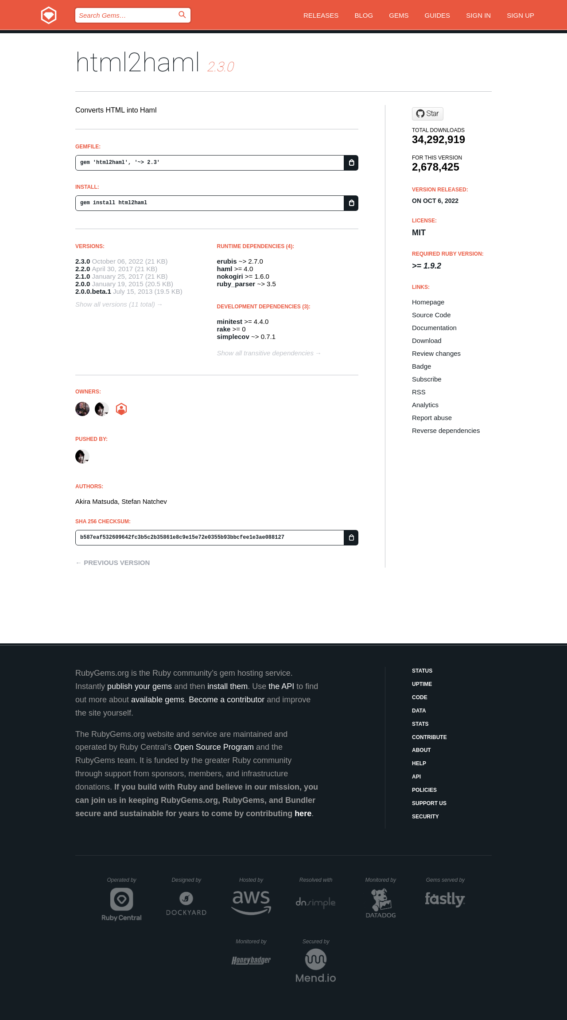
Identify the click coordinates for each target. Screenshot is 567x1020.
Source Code (431, 315)
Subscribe (427, 379)
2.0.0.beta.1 (93, 291)
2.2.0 (82, 269)
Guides (437, 15)
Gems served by (446, 880)
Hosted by (255, 880)
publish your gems (139, 686)
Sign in (478, 15)
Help (419, 763)
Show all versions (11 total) (115, 304)
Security (425, 817)
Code (419, 697)
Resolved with (317, 880)
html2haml (137, 62)
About (421, 750)
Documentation (434, 327)
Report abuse (432, 417)
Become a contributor (226, 699)
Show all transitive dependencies (265, 353)
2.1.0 (82, 276)
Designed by (188, 880)
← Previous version (112, 562)
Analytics (425, 405)
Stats (420, 724)
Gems (398, 15)
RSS (419, 392)
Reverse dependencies (446, 430)
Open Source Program (214, 747)
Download (427, 340)
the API (281, 686)
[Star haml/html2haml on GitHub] (427, 114)
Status (422, 671)
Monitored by (383, 880)
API (416, 777)
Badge (421, 366)
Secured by (319, 941)
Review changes (436, 353)
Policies (424, 790)
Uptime (422, 684)
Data (419, 711)
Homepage (428, 302)
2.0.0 (82, 284)
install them (227, 686)
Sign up (520, 15)
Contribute (429, 737)
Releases (320, 15)
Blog (363, 15)
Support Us (429, 803)
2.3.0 (82, 261)
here (303, 813)
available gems (157, 699)
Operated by (124, 883)
